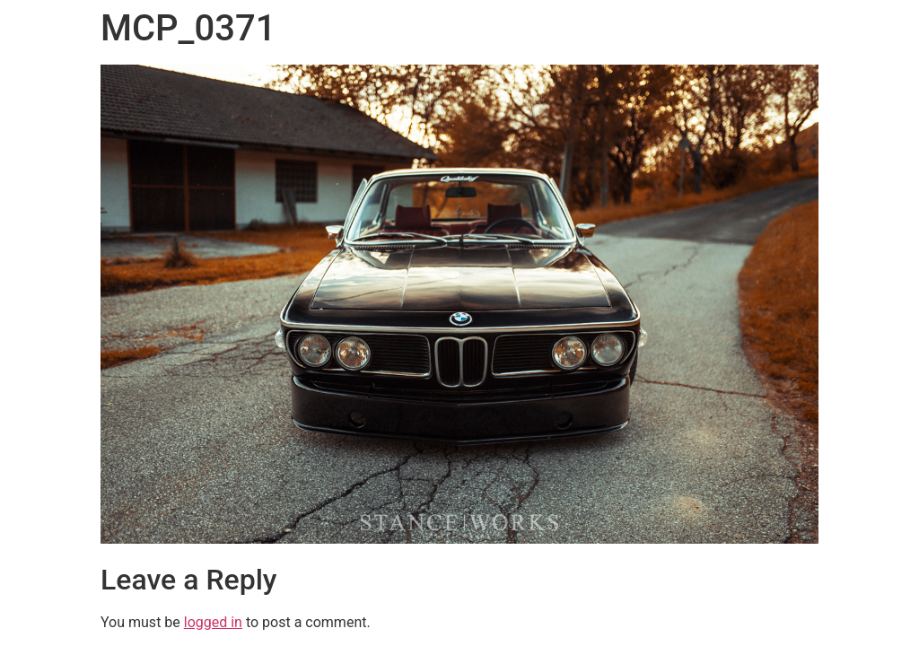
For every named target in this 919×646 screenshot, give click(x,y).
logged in (213, 622)
